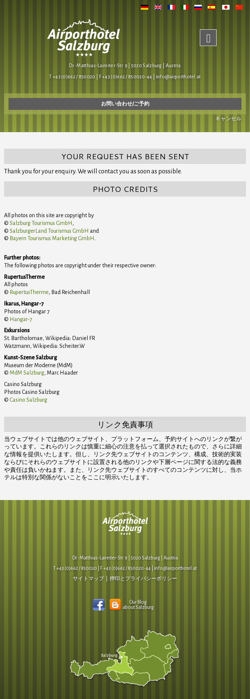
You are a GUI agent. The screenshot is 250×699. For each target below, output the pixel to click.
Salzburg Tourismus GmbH (41, 223)
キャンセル (228, 118)
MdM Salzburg (27, 373)
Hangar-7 (21, 319)
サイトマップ (88, 578)
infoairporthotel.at (178, 76)
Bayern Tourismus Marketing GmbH (52, 238)
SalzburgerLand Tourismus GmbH (49, 231)
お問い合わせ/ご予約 (125, 104)
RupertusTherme (29, 292)
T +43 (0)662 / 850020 (72, 76)
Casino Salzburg (28, 400)
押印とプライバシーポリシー (143, 578)
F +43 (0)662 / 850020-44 (125, 568)
